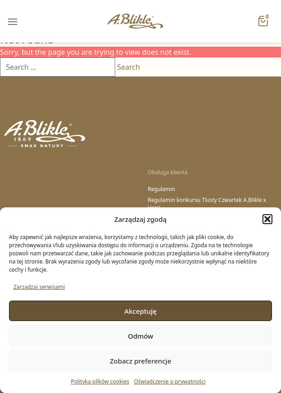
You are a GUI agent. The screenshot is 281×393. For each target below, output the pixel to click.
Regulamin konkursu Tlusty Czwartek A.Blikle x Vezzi (207, 203)
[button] (267, 219)
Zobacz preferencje (140, 360)
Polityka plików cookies (100, 381)
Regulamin (161, 189)
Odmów (140, 335)
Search (128, 67)
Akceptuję (140, 311)
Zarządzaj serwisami (39, 287)
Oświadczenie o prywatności (170, 381)
